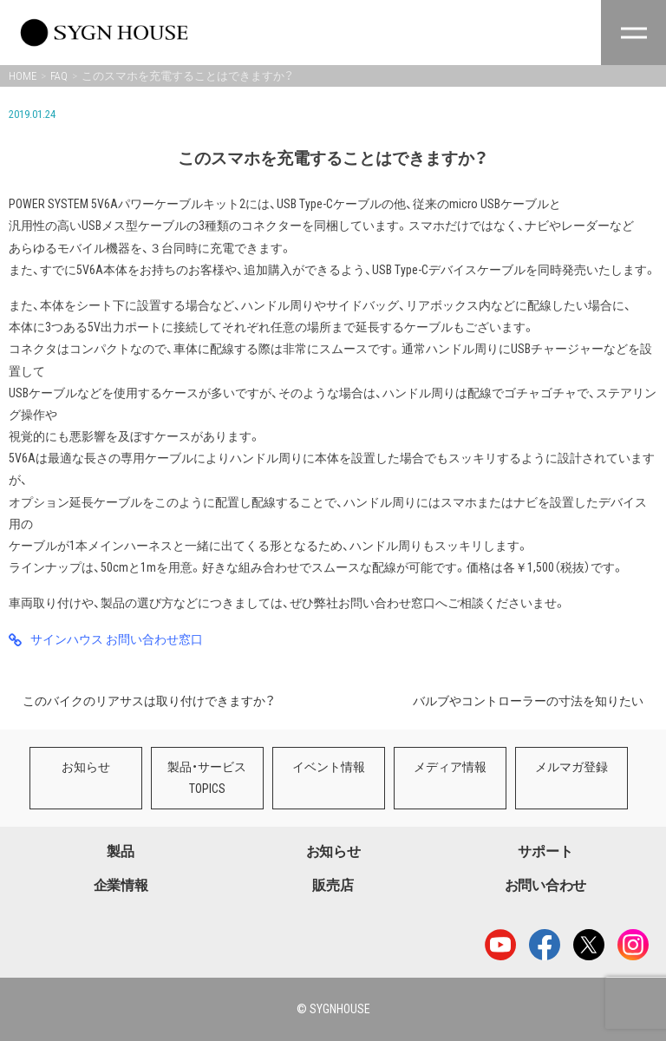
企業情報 (121, 885)
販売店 (332, 885)
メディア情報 (450, 767)
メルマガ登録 (571, 767)
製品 (120, 851)
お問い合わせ (545, 885)
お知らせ (86, 767)
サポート (545, 851)
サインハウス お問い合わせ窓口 (116, 639)
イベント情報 (328, 767)
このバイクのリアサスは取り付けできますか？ (149, 701)
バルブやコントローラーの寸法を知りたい (528, 701)
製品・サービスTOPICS (206, 777)
